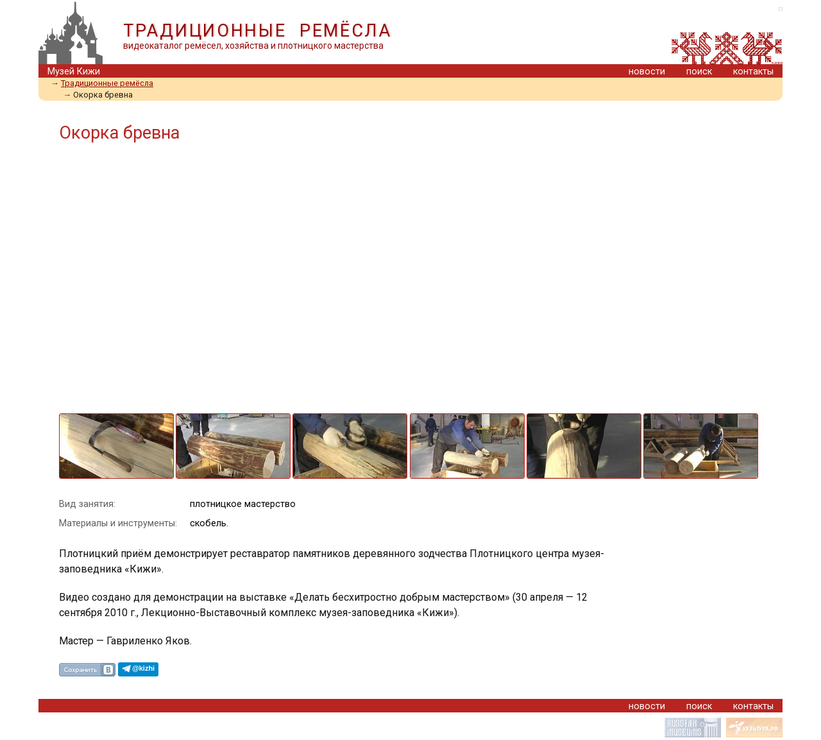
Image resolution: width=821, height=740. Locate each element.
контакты (753, 71)
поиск (699, 71)
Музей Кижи (73, 71)
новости (647, 71)
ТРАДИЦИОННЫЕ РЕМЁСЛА (257, 31)
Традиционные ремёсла (107, 83)
